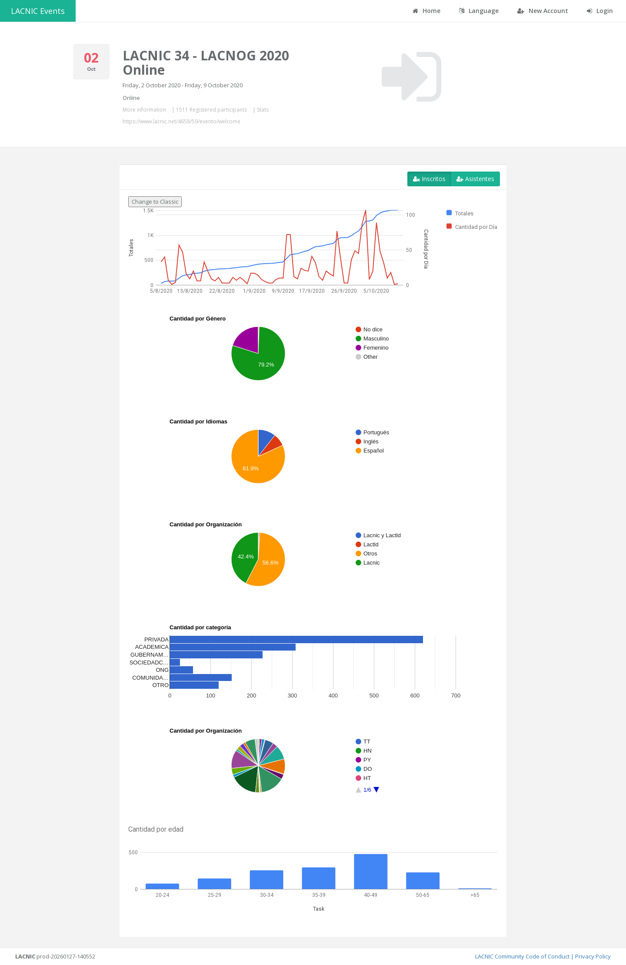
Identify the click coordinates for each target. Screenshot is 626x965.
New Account (542, 11)
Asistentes (475, 179)
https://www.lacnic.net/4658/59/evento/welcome (181, 121)
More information (144, 109)
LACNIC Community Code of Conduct (522, 956)
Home (426, 11)
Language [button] (479, 11)
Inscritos (429, 179)
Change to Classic (155, 201)
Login (600, 11)
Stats (263, 109)
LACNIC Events (38, 11)
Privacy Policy (593, 956)
